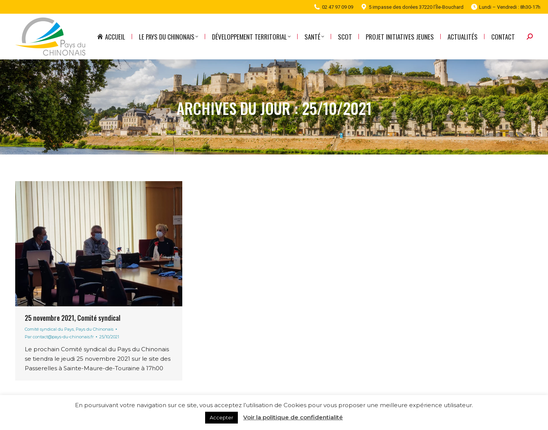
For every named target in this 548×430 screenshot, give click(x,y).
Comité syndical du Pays (49, 329)
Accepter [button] (221, 417)
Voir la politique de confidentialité (293, 417)
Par (59, 336)
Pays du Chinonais (94, 329)
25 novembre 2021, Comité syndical (72, 318)
